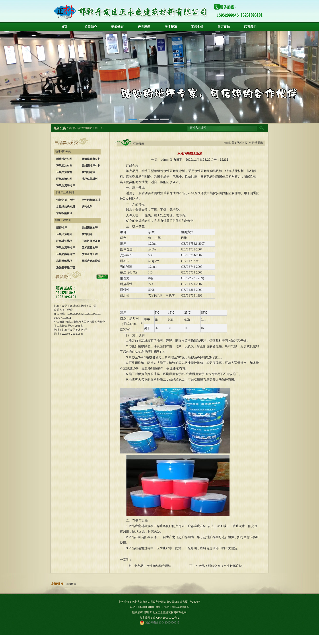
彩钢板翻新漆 (64, 213)
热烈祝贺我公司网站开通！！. (86, 128)
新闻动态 (117, 27)
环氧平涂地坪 (64, 234)
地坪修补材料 (90, 178)
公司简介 (91, 27)
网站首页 (242, 142)
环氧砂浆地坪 (64, 240)
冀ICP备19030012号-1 (166, 617)
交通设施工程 (90, 254)
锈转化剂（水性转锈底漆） (226, 566)
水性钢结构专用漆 (158, 566)
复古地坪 (87, 234)
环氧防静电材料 (91, 158)
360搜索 (71, 584)
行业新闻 (170, 27)
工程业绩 (197, 27)
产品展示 (144, 27)
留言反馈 (224, 27)
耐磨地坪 (61, 227)
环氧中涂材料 (64, 172)
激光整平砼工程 (65, 267)
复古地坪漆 (88, 172)
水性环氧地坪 (64, 260)
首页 (64, 27)
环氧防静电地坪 (65, 254)
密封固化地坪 (90, 227)
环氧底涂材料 (64, 178)
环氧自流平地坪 (65, 185)
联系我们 (250, 27)
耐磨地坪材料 (64, 158)
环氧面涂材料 (64, 165)
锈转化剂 (87, 206)
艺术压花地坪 (90, 247)
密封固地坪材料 (91, 165)
